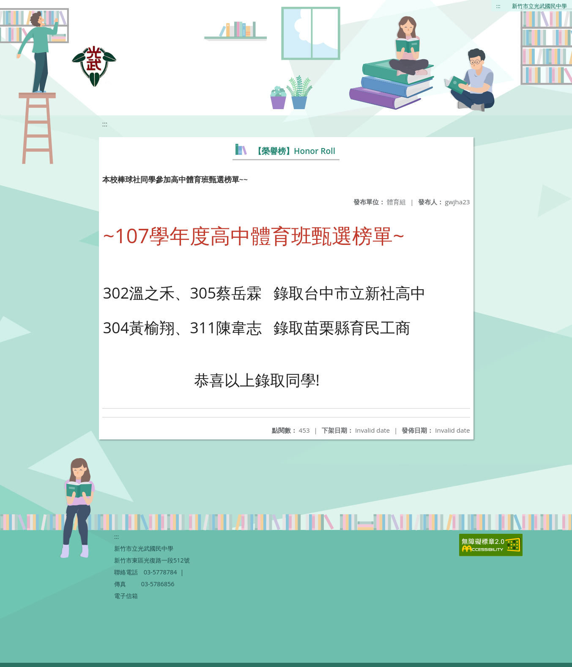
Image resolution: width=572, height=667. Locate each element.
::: (498, 6)
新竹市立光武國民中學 (539, 6)
